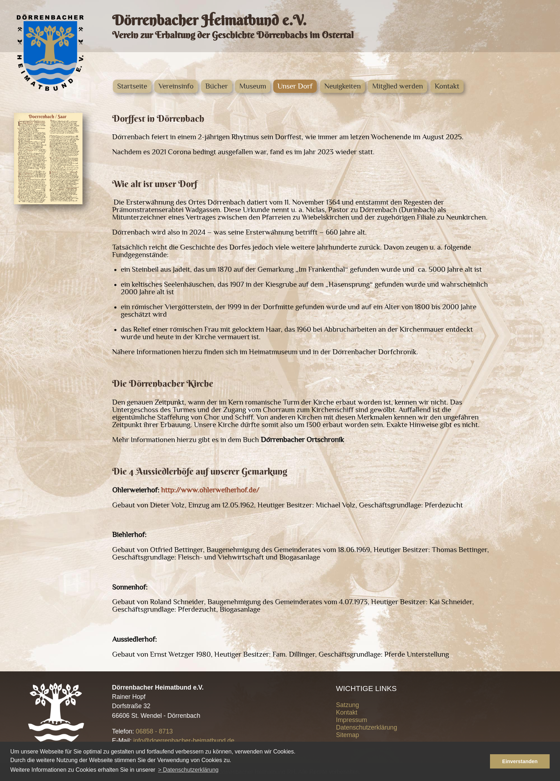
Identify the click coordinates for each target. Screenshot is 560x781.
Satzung (347, 705)
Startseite (132, 86)
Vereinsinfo (176, 86)
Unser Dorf (295, 86)
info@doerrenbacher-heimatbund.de (183, 740)
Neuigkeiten (342, 86)
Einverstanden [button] (520, 761)
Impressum (351, 720)
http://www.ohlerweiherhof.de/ (210, 490)
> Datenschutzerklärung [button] (188, 770)
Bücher (216, 86)
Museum (252, 86)
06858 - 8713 (154, 731)
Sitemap (347, 735)
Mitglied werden (397, 86)
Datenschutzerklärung (366, 727)
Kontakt (447, 86)
